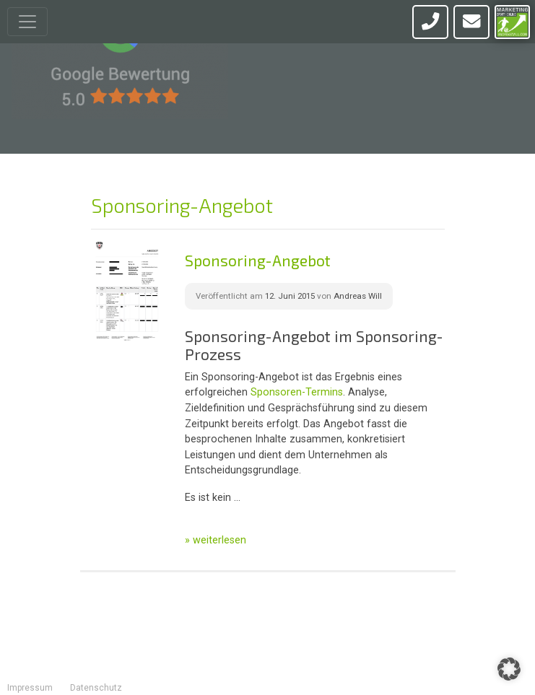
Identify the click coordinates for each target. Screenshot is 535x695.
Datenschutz (96, 688)
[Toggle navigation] (27, 21)
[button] (509, 669)
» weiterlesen (215, 540)
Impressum (30, 688)
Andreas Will (358, 296)
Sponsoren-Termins (297, 392)
